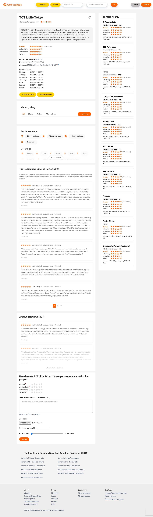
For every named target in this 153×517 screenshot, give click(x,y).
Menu (30, 114)
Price (55, 4)
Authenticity (24, 387)
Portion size (24, 434)
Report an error (110, 496)
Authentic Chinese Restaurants (32, 458)
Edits (53, 504)
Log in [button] (136, 4)
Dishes (39, 114)
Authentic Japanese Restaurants (33, 466)
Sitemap (60, 510)
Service (22, 392)
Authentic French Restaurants (32, 473)
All (24, 114)
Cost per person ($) (27, 428)
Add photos (24, 419)
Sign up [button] (146, 4)
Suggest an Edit (46, 94)
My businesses (84, 496)
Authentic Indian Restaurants (68, 458)
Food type (42, 4)
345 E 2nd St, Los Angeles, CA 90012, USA (43, 65)
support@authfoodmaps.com (116, 493)
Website (40, 59)
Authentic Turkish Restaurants (69, 466)
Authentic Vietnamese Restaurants (71, 473)
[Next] (61, 306)
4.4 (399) (46, 22)
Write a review (28, 94)
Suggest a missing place (114, 499)
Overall (22, 384)
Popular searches (30, 504)
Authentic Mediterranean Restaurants (71, 470)
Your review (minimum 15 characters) (34, 397)
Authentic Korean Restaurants (32, 477)
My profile (55, 493)
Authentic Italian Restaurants (31, 470)
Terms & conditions (31, 501)
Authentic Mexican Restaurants (32, 462)
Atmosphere (51, 114)
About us (27, 493)
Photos (54, 501)
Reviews (54, 499)
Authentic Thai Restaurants (68, 462)
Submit (24, 439)
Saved (53, 496)
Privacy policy (29, 499)
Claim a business (84, 493)
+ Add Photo (84, 114)
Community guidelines (32, 496)
